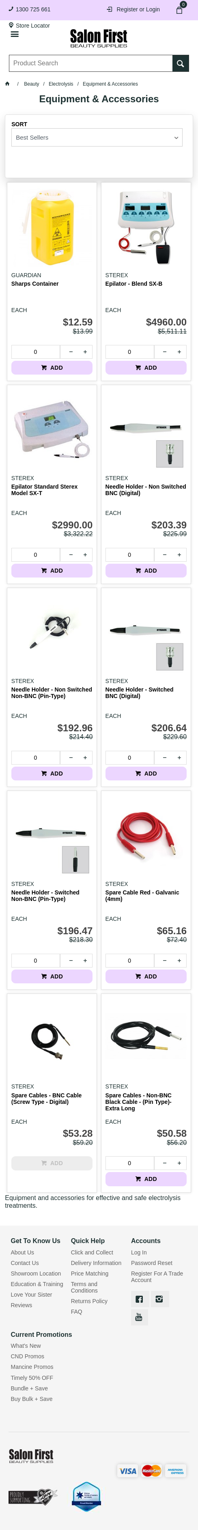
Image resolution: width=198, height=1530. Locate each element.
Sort (19, 124)
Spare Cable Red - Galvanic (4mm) (142, 895)
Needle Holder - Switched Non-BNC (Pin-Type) (45, 895)
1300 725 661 (33, 9)
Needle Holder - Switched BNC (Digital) (139, 692)
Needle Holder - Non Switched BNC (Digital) (145, 489)
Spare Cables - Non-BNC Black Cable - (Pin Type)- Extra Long (138, 1102)
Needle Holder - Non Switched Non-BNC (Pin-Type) (51, 692)
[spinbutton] (35, 351)
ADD (56, 367)
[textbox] (91, 63)
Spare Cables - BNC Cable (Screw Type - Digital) (46, 1098)
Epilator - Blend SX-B (134, 283)
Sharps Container (35, 283)
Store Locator (33, 25)
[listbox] (97, 137)
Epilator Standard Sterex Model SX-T (44, 489)
